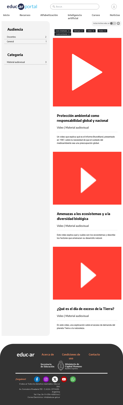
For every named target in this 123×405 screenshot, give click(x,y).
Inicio (6, 15)
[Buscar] (77, 6)
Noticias (115, 15)
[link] (114, 6)
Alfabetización (49, 15)
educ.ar (24, 384)
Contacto (94, 354)
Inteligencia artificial (75, 16)
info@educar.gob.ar (52, 397)
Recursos (25, 15)
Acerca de (48, 354)
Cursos (96, 15)
